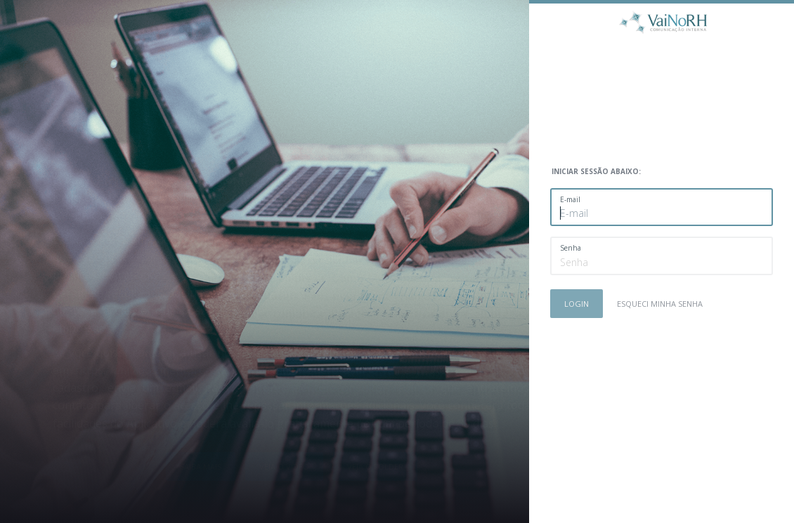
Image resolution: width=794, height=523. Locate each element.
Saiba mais (200, 466)
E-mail (570, 199)
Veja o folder (375, 466)
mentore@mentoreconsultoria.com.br (334, 387)
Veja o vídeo (284, 466)
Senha (570, 248)
